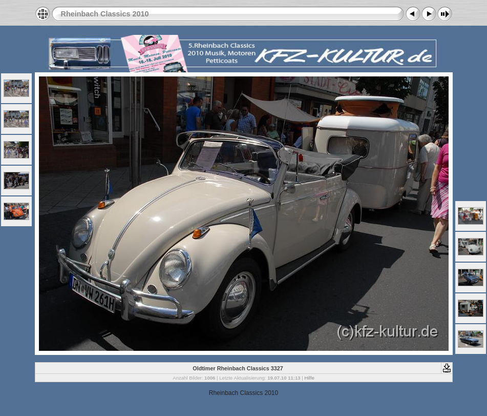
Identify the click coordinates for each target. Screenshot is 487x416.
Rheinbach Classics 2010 (105, 14)
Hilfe (309, 378)
